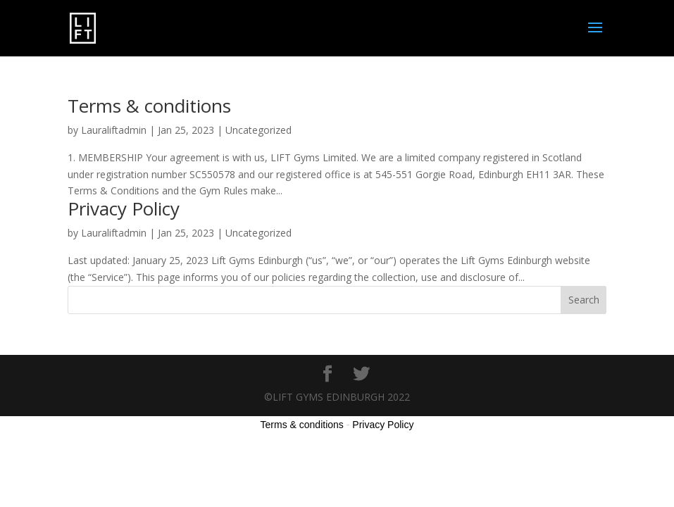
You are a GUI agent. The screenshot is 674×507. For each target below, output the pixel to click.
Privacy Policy (124, 208)
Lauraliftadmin (113, 130)
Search (583, 299)
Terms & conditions (149, 105)
